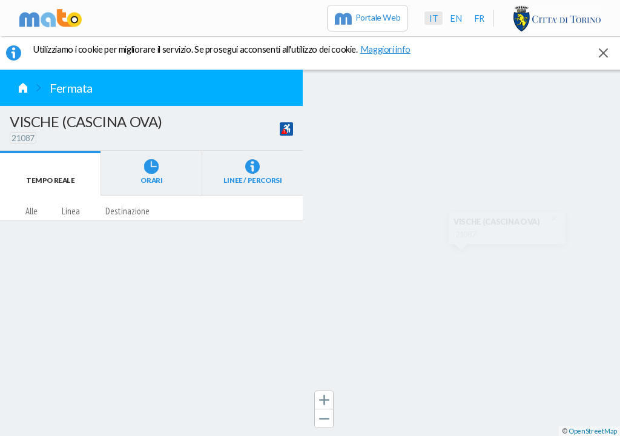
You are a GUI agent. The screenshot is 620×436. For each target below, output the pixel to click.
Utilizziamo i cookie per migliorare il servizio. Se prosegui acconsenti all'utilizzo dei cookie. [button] (229, 49)
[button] (324, 400)
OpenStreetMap (593, 431)
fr (479, 18)
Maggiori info (391, 49)
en (455, 18)
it (433, 18)
